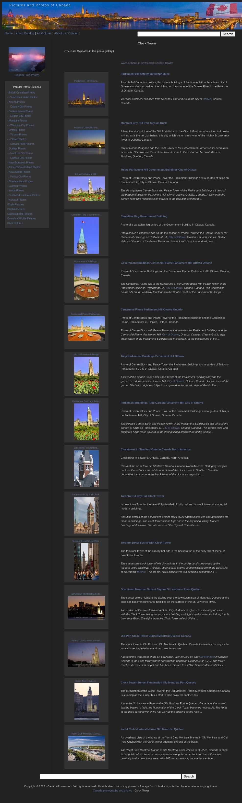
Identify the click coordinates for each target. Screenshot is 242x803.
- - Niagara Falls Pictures (20, 144)
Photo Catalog (24, 33)
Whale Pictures (15, 204)
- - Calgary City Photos (19, 106)
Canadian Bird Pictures (19, 214)
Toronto (141, 571)
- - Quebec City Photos (19, 158)
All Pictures (44, 33)
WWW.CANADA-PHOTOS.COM (137, 63)
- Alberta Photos (16, 102)
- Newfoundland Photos (20, 181)
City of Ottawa (177, 237)
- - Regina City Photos (19, 116)
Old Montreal (207, 656)
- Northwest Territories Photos (23, 195)
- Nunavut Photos (16, 200)
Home (9, 33)
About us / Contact (66, 33)
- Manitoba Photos (17, 120)
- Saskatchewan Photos (20, 111)
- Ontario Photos (16, 130)
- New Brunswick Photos (20, 162)
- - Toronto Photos (17, 134)
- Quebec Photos (16, 148)
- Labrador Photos (17, 186)
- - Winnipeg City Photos (20, 125)
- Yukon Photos (15, 190)
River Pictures (15, 223)
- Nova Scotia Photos (18, 172)
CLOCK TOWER (164, 63)
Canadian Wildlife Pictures (21, 218)
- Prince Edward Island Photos (23, 167)
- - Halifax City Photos (19, 176)
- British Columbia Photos (21, 92)
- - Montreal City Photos (20, 153)
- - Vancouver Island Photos (22, 97)
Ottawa (207, 98)
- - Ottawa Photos (16, 139)
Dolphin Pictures (16, 209)
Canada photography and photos (112, 790)
